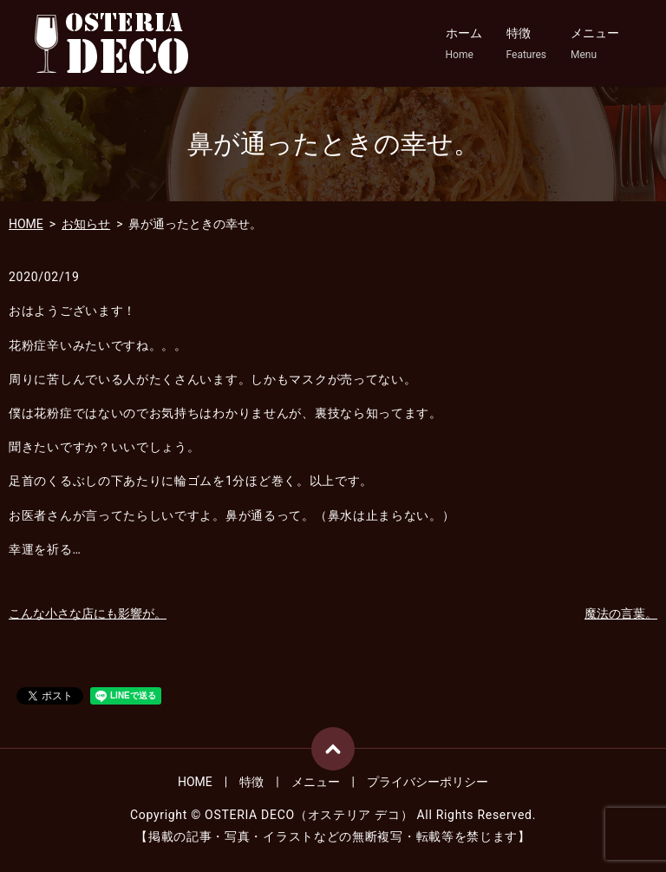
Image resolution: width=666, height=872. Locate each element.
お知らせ (86, 224)
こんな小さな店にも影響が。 (87, 613)
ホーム (464, 44)
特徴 (526, 44)
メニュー (595, 44)
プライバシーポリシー (427, 782)
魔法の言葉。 (620, 613)
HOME (26, 224)
